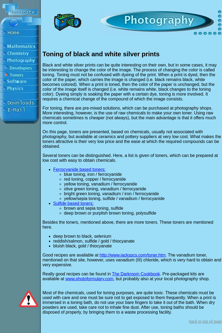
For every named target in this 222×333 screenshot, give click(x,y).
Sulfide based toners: (73, 203)
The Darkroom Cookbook (136, 274)
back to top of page (205, 321)
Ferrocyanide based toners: (79, 169)
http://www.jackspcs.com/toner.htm (133, 255)
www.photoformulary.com (89, 278)
